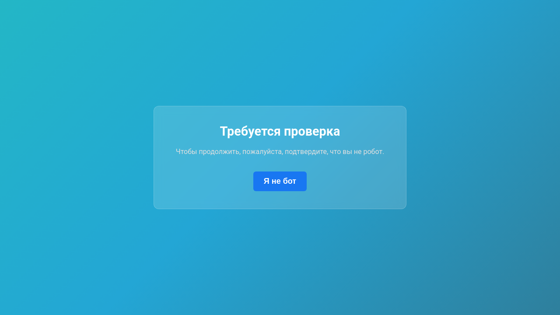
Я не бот (280, 181)
